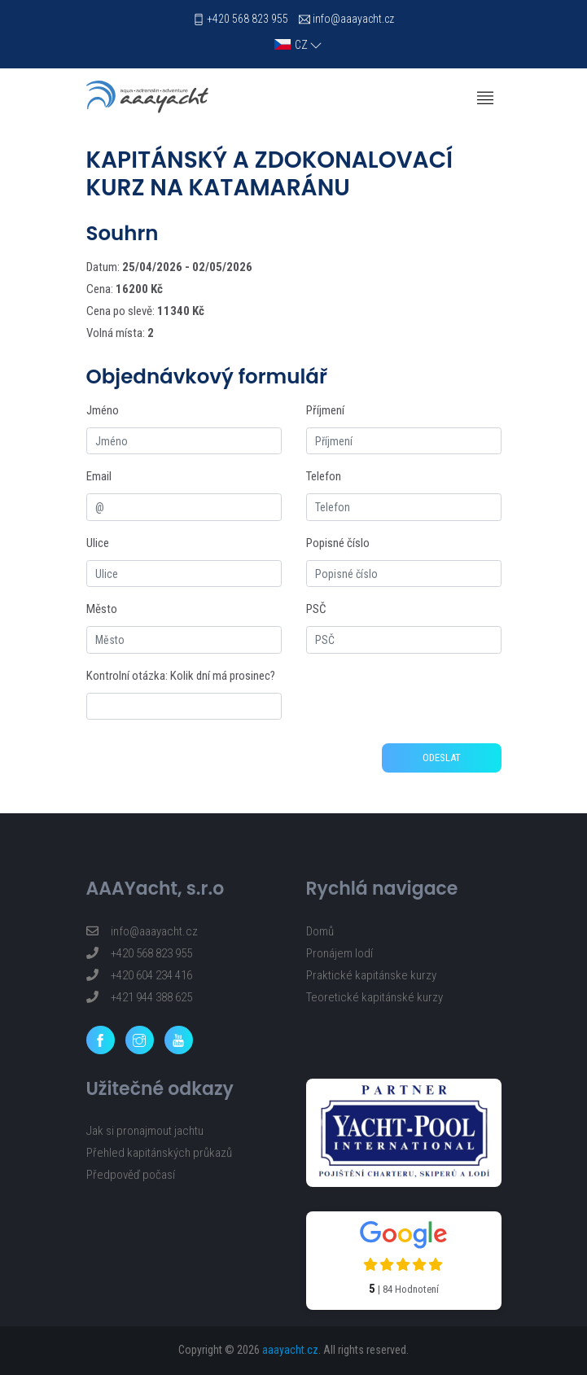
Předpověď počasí (130, 1174)
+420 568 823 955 (247, 18)
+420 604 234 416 (139, 975)
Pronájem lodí (339, 953)
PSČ (316, 609)
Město (101, 609)
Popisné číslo (338, 543)
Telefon (323, 476)
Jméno (102, 410)
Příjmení (325, 410)
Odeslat (442, 757)
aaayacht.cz (290, 1349)
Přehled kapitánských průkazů (159, 1152)
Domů (320, 931)
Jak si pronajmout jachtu (145, 1130)
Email (99, 476)
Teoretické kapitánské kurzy (374, 997)
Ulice (97, 543)
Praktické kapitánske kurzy (371, 975)
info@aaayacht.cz (353, 18)
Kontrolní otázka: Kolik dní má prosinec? (180, 675)
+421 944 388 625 (139, 997)
